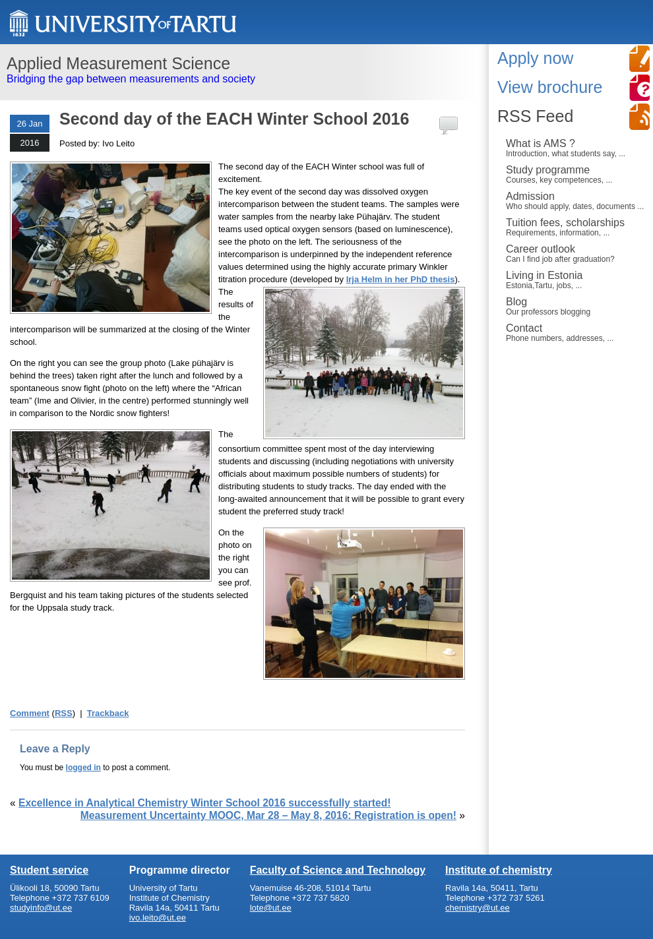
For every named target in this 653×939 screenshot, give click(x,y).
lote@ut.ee (271, 908)
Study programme (576, 174)
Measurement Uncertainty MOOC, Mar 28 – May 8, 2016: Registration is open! (268, 815)
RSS (64, 713)
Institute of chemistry (498, 870)
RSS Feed (535, 116)
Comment (29, 713)
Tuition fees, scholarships (576, 227)
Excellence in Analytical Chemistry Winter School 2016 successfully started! (204, 802)
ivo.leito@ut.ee (157, 918)
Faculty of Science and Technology (337, 870)
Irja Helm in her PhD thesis (400, 279)
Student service (49, 870)
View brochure (549, 87)
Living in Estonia (576, 279)
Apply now (535, 58)
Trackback (108, 713)
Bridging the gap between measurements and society (239, 69)
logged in (83, 767)
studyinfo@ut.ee (41, 908)
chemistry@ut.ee (477, 908)
